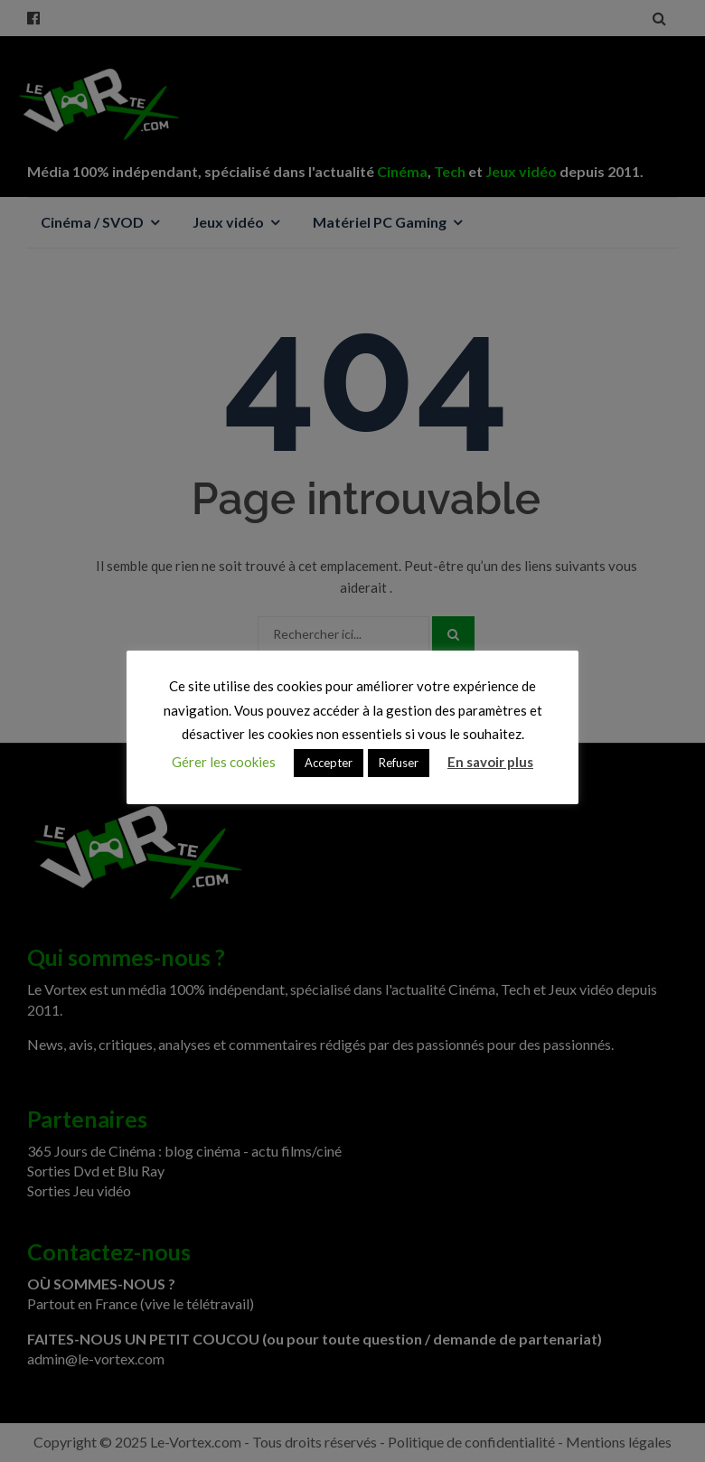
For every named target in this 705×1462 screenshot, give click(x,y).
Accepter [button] (328, 762)
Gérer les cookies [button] (224, 762)
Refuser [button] (398, 762)
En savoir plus (490, 762)
